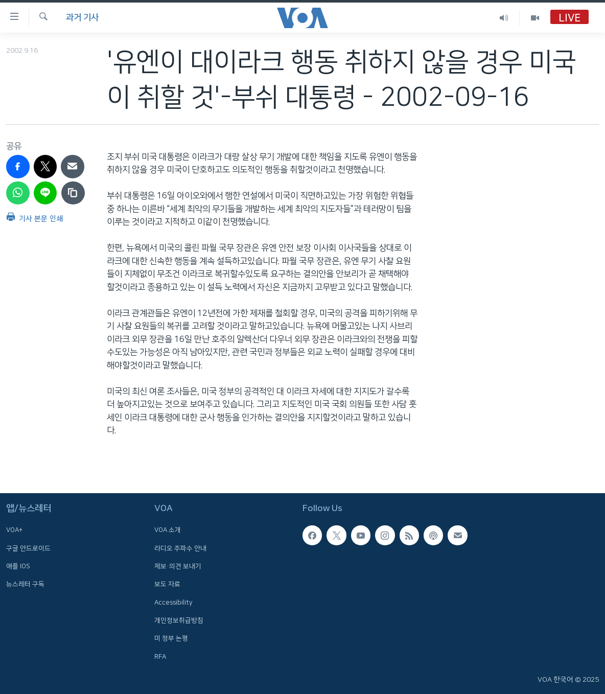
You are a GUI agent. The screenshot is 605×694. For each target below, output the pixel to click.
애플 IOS (18, 566)
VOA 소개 (167, 530)
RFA (160, 656)
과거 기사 (82, 17)
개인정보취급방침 (178, 620)
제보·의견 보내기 (177, 566)
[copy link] (73, 193)
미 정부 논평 (171, 638)
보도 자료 (167, 584)
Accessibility (173, 602)
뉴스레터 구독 (25, 584)
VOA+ (14, 530)
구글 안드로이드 (28, 548)
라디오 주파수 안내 (180, 548)
